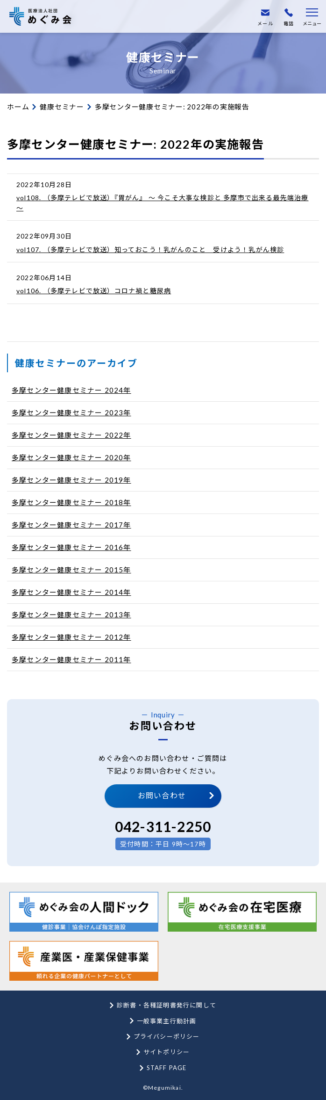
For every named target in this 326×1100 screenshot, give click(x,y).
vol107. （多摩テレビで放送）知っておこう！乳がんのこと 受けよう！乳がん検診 (150, 249)
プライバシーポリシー (167, 1036)
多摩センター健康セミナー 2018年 (71, 502)
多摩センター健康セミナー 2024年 (71, 390)
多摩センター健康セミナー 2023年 (71, 412)
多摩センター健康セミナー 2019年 (71, 480)
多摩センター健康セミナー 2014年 (71, 592)
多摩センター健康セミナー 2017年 (71, 525)
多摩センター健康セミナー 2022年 (71, 435)
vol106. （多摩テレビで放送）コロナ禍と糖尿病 (93, 291)
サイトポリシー (166, 1052)
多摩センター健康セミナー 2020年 (71, 457)
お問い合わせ (162, 795)
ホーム (18, 106)
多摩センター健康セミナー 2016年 (71, 547)
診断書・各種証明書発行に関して (166, 1005)
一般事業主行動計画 (167, 1021)
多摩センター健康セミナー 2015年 (71, 569)
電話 (288, 17)
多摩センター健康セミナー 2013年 (71, 614)
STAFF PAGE (167, 1067)
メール (265, 17)
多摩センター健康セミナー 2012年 (71, 637)
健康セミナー (62, 106)
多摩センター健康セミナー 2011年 (71, 659)
